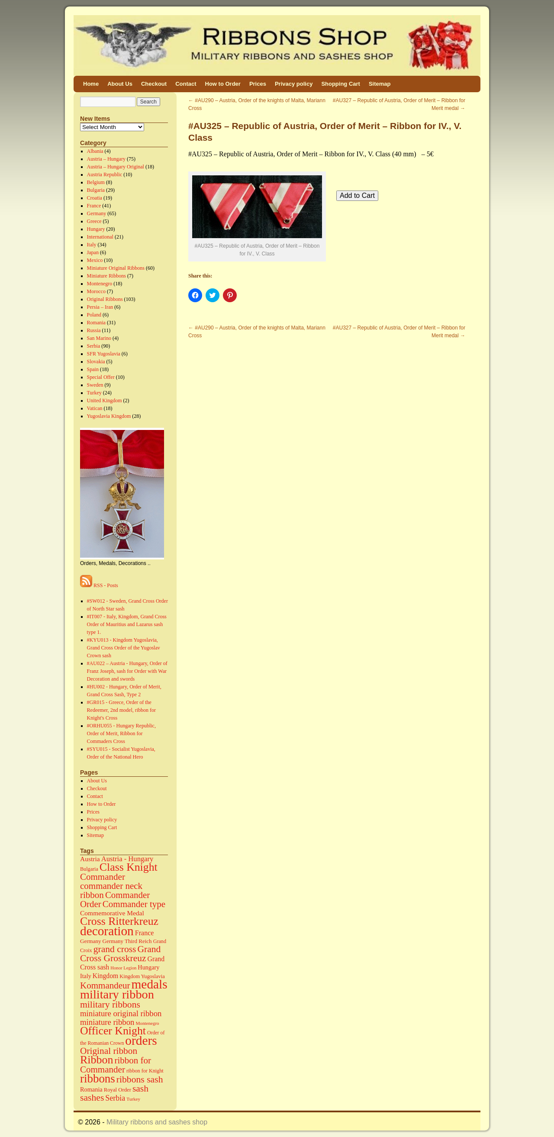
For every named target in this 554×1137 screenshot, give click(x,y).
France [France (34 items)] (144, 933)
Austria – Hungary (106, 159)
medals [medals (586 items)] (149, 984)
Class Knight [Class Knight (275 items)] (129, 867)
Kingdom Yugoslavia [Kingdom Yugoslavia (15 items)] (141, 976)
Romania (96, 323)
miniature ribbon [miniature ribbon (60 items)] (107, 1022)
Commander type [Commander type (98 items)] (134, 904)
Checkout (154, 84)
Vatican (95, 408)
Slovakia (96, 362)
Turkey (94, 393)
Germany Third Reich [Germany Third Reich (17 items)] (127, 941)
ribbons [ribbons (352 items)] (97, 1078)
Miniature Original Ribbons (116, 268)
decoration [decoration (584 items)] (107, 931)
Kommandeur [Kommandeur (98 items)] (105, 985)
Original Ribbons (105, 299)
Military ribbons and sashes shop (156, 1122)
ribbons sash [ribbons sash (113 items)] (139, 1079)
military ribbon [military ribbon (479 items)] (117, 994)
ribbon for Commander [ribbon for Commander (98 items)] (115, 1065)
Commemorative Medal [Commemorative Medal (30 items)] (112, 913)
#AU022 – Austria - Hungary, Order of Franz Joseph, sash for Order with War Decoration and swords (127, 671)
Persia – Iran (100, 307)
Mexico (95, 260)
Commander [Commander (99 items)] (102, 877)
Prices (257, 84)
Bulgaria (96, 190)
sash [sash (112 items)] (140, 1088)
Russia (94, 330)
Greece (94, 221)
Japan (93, 252)
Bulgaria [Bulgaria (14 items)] (89, 869)
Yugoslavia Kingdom (109, 416)
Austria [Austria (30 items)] (90, 858)
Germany (96, 213)
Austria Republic (104, 174)
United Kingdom (104, 400)
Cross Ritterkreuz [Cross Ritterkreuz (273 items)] (119, 921)
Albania (95, 151)
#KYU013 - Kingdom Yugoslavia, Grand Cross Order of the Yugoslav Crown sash (123, 648)
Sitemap (380, 84)
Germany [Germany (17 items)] (90, 941)
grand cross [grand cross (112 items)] (114, 949)
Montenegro (100, 284)
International (100, 237)
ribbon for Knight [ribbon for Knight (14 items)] (145, 1071)
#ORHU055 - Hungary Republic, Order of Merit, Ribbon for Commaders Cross (121, 733)
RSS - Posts (99, 585)
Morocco (96, 291)
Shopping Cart (340, 84)
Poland (94, 315)
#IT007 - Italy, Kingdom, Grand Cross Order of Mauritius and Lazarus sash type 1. (127, 624)
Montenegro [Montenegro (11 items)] (147, 1023)
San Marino (99, 338)
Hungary (96, 229)
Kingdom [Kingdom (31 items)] (105, 975)
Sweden (95, 385)
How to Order (223, 84)
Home (91, 84)
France (94, 206)
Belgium (96, 182)
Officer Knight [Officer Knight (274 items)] (113, 1030)
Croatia (94, 198)
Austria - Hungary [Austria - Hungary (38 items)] (127, 859)
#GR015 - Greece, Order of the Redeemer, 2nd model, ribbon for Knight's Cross (121, 710)
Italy (92, 245)
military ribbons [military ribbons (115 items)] (110, 1004)
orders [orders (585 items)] (141, 1040)
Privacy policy (293, 84)
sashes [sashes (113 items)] (92, 1097)
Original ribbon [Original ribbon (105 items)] (108, 1051)
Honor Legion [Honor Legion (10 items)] (123, 968)
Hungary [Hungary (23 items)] (148, 967)
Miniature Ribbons (106, 276)
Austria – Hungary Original (115, 167)
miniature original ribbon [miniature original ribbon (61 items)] (121, 1013)
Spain (93, 369)
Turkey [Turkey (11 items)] (133, 1098)
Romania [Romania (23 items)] (91, 1089)
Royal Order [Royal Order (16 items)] (117, 1090)
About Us (119, 84)
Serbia (93, 346)
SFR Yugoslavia (103, 354)
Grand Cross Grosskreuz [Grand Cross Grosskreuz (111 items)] (120, 953)
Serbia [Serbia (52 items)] (115, 1098)
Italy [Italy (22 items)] (85, 975)
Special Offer (101, 377)
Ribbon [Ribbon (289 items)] (96, 1059)
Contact (185, 84)
